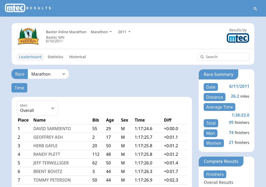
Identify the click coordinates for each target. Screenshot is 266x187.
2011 (122, 31)
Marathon (100, 31)
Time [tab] (19, 88)
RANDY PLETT (46, 154)
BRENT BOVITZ (47, 171)
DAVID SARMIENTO (52, 128)
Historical (77, 56)
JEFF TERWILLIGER (51, 163)
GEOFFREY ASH (48, 137)
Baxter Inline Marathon (66, 31)
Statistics (55, 56)
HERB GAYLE (45, 146)
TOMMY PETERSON (52, 180)
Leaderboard (30, 56)
